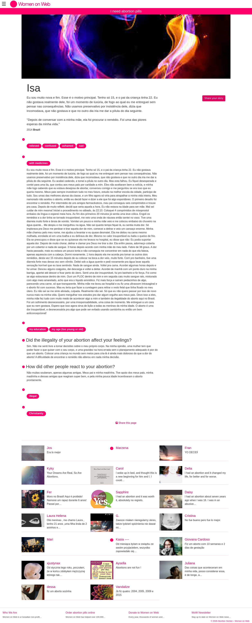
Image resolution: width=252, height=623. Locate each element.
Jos (49, 448)
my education (37, 329)
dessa (51, 587)
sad (81, 145)
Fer (49, 492)
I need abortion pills (126, 11)
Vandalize (123, 587)
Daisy (189, 492)
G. (117, 516)
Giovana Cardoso (197, 539)
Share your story (213, 98)
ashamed (67, 145)
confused (50, 145)
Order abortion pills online (80, 612)
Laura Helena (56, 516)
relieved (34, 145)
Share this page (126, 422)
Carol (120, 468)
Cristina (190, 516)
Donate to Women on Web (144, 612)
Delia (188, 468)
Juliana (190, 563)
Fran (188, 448)
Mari (50, 539)
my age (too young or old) (67, 329)
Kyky (50, 468)
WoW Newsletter (201, 612)
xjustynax (53, 563)
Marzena (122, 448)
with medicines (38, 163)
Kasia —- (122, 539)
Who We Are (10, 612)
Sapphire (122, 492)
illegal (32, 396)
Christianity (36, 413)
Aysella (121, 563)
